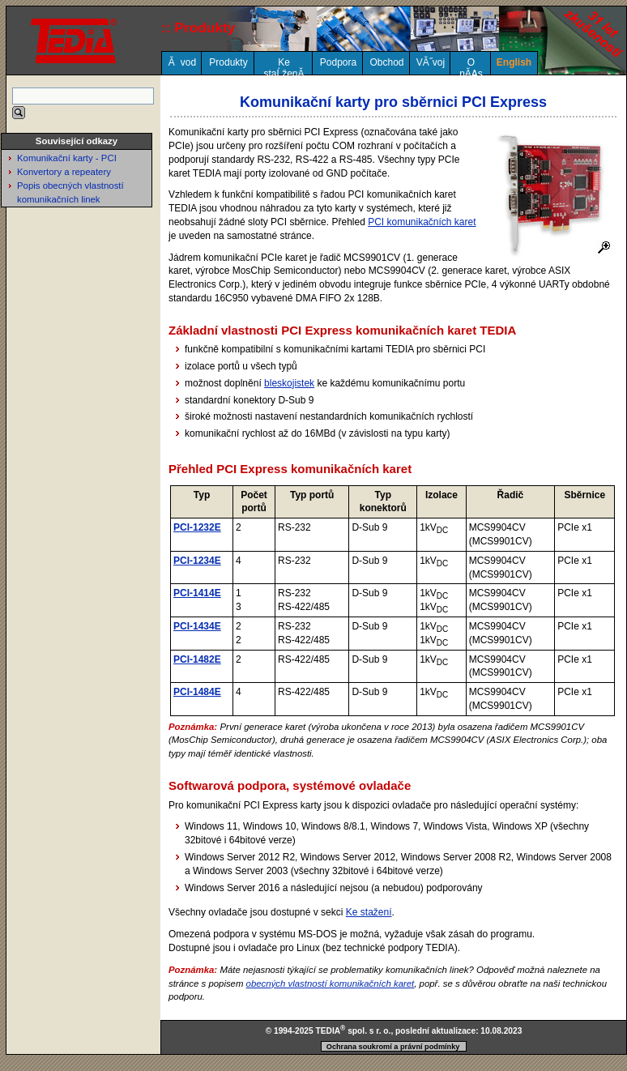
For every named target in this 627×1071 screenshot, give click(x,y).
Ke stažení (369, 912)
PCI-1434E (197, 626)
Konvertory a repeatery (64, 172)
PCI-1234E (197, 560)
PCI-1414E (197, 593)
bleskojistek (289, 383)
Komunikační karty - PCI (67, 158)
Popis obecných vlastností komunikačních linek (70, 192)
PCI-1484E (197, 692)
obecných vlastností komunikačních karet (330, 983)
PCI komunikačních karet (422, 222)
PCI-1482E (197, 659)
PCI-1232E (197, 527)
